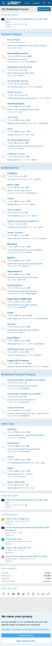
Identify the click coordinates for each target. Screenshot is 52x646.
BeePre (11, 258)
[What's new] (43, 3)
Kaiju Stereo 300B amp (19, 299)
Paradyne (12, 173)
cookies (20, 622)
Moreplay (12, 244)
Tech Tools (12, 117)
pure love (22, 477)
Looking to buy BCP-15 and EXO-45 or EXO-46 (25, 146)
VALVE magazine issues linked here (20, 98)
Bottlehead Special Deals (19, 67)
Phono (10, 457)
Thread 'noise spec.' (14, 539)
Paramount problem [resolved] (18, 366)
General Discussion (17, 53)
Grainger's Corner (16, 154)
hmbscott (28, 252)
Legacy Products (15, 407)
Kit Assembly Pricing (15, 87)
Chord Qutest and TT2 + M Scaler (20, 474)
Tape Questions (13, 488)
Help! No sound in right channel (19, 191)
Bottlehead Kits (10, 167)
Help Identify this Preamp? (17, 59)
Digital (10, 468)
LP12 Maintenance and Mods (18, 463)
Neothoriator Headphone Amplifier (24, 394)
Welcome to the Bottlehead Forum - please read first (27, 46)
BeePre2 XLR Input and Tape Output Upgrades (25, 264)
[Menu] (4, 3)
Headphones (13, 443)
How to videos (14, 210)
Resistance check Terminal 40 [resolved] (22, 277)
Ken (32, 488)
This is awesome (13, 216)
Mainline (11, 324)
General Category (11, 34)
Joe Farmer (22, 280)
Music (10, 129)
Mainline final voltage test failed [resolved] (23, 330)
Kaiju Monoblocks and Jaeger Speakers (22, 305)
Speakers (12, 429)
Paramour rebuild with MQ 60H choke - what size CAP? (28, 413)
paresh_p (25, 266)
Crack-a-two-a (14, 285)
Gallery (10, 198)
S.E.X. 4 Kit (13, 185)
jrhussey (47, 581)
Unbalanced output (14, 344)
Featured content (9, 15)
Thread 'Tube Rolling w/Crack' (18, 548)
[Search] (48, 3)
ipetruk (40, 227)
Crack (10, 312)
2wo (32, 135)
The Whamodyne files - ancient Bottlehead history (26, 435)
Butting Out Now (13, 160)
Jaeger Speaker (15, 232)
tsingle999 (22, 307)
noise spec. (11, 179)
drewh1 (34, 160)
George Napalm (31, 293)
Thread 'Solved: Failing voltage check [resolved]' (26, 556)
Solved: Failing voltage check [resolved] (22, 291)
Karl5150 (37, 355)
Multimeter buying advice (16, 123)
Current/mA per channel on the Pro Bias (22, 386)
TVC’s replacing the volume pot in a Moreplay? (24, 250)
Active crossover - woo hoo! (17, 238)
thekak (21, 148)
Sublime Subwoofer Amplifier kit (23, 221)
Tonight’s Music (13, 135)
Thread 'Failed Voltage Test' (17, 519)
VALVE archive (14, 92)
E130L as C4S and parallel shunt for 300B (23, 110)
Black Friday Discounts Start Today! (20, 73)
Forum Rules (13, 39)
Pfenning (22, 438)
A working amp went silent (17, 227)
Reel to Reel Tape (16, 482)
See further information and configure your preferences (25, 629)
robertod (43, 238)
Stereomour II (14, 271)
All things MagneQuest (18, 140)
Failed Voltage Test (14, 319)
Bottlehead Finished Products (18, 374)
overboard (37, 179)
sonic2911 (38, 87)
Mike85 (32, 204)
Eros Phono (13, 338)
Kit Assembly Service (17, 81)
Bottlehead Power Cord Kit (20, 349)
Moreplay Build (13, 204)
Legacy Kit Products (18, 360)
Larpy (43, 463)
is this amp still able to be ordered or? (21, 400)
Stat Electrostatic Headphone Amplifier (26, 380)
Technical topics (16, 103)
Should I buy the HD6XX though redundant (23, 449)
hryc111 (35, 216)
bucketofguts (43, 123)
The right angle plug (14, 355)
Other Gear (7, 423)
